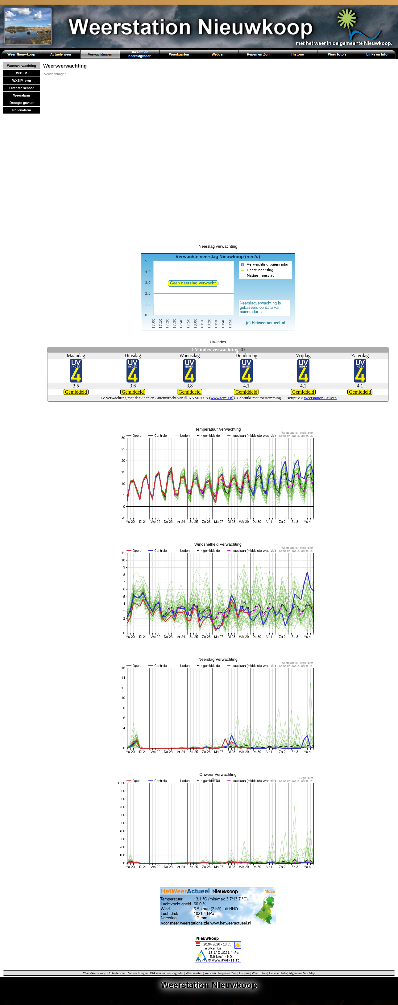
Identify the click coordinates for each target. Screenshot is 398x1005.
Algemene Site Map (302, 973)
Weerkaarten (194, 973)
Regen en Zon (227, 973)
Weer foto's (259, 973)
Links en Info (278, 973)
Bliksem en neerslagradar (166, 973)
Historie (244, 973)
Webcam (210, 973)
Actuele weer (117, 973)
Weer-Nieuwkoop (94, 973)
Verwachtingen (55, 74)
